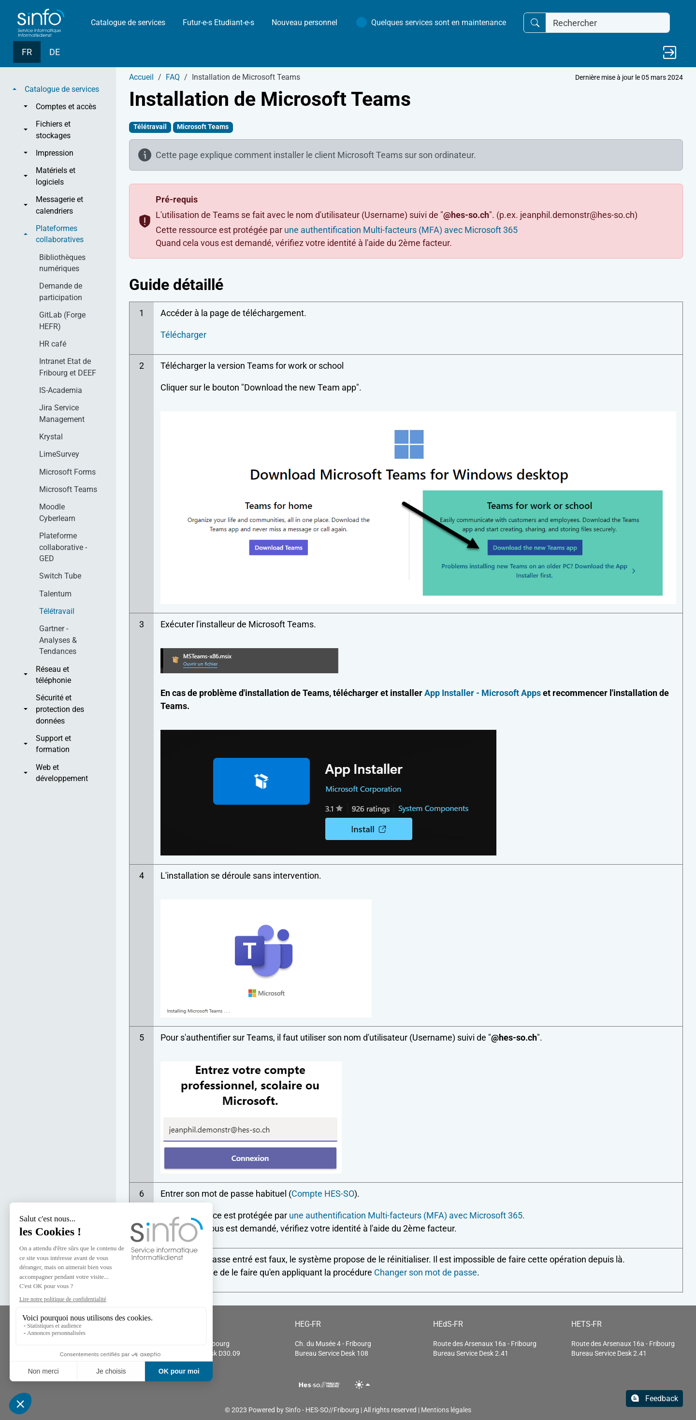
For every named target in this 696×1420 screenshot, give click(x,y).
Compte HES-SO (322, 1193)
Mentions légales (446, 1410)
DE (54, 52)
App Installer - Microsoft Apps (482, 693)
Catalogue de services (128, 22)
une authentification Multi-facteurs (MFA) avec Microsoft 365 (401, 230)
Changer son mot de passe (425, 1272)
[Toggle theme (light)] (363, 1384)
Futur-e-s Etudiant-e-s (218, 22)
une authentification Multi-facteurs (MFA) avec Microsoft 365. (407, 1215)
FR (27, 52)
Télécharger (183, 335)
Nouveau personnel (304, 22)
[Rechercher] (608, 23)
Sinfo (293, 1410)
